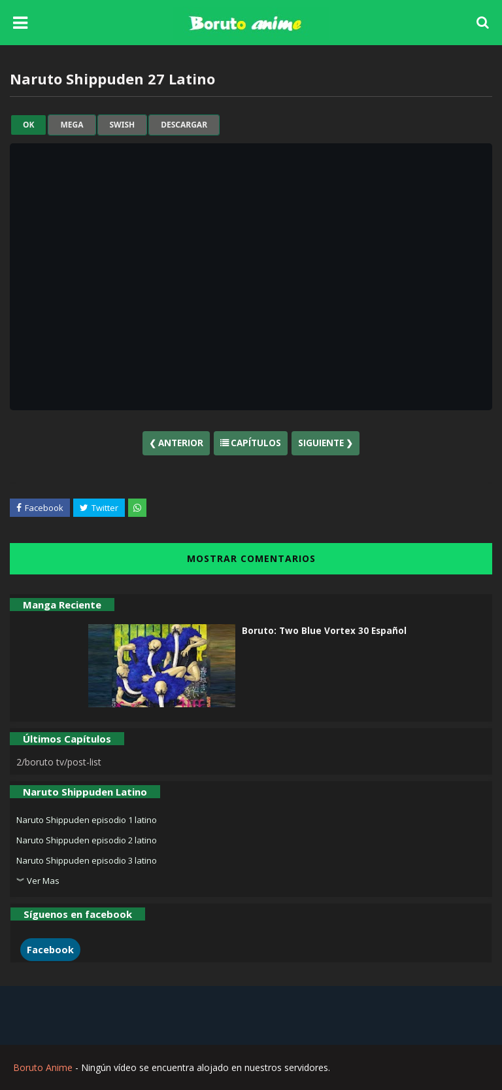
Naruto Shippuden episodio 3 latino (86, 860)
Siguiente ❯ (325, 443)
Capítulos (250, 443)
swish (122, 125)
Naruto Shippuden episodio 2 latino (86, 840)
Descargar (184, 125)
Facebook (50, 949)
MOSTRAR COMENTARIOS (251, 558)
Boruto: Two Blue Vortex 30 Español (324, 631)
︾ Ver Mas (37, 881)
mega (71, 125)
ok (28, 125)
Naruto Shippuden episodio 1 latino (86, 820)
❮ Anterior (176, 443)
